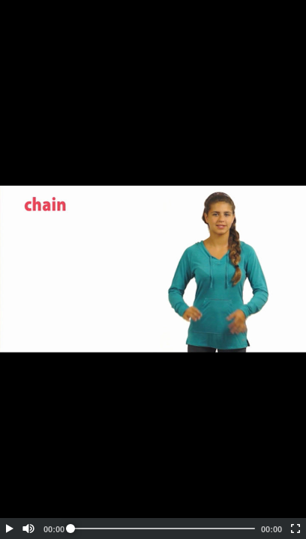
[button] (9, 528)
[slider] (162, 528)
